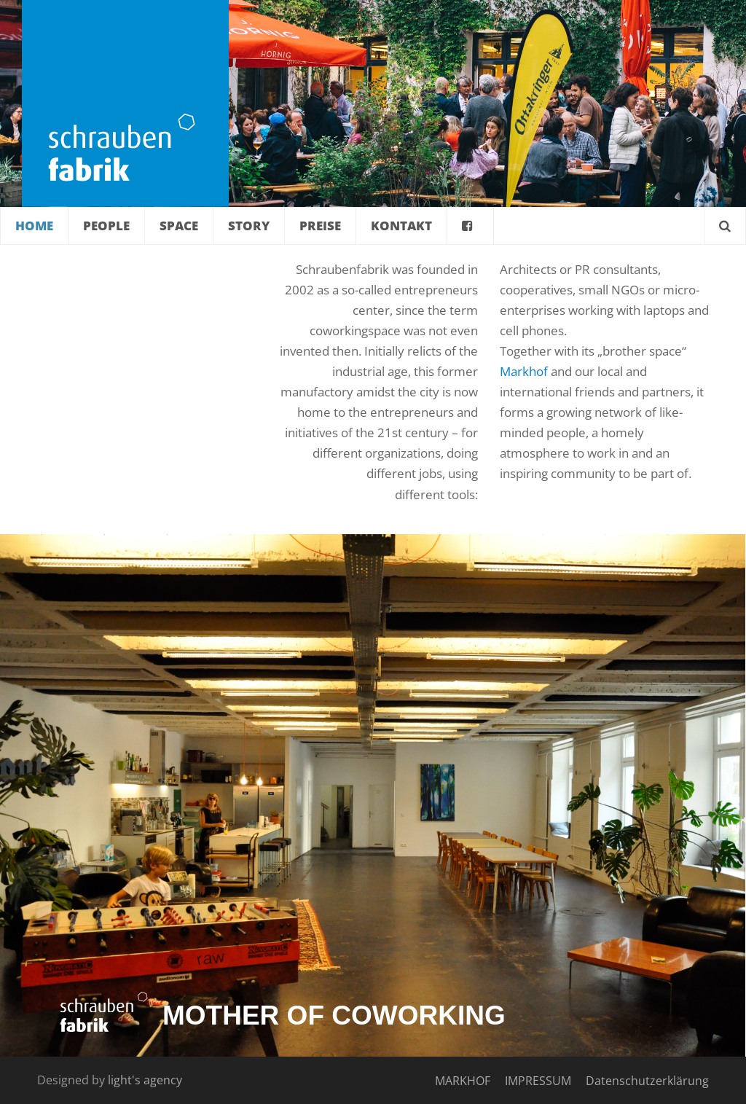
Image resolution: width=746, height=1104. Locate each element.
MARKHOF (462, 1081)
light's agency (145, 1080)
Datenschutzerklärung (647, 1081)
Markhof (524, 371)
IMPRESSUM (538, 1081)
